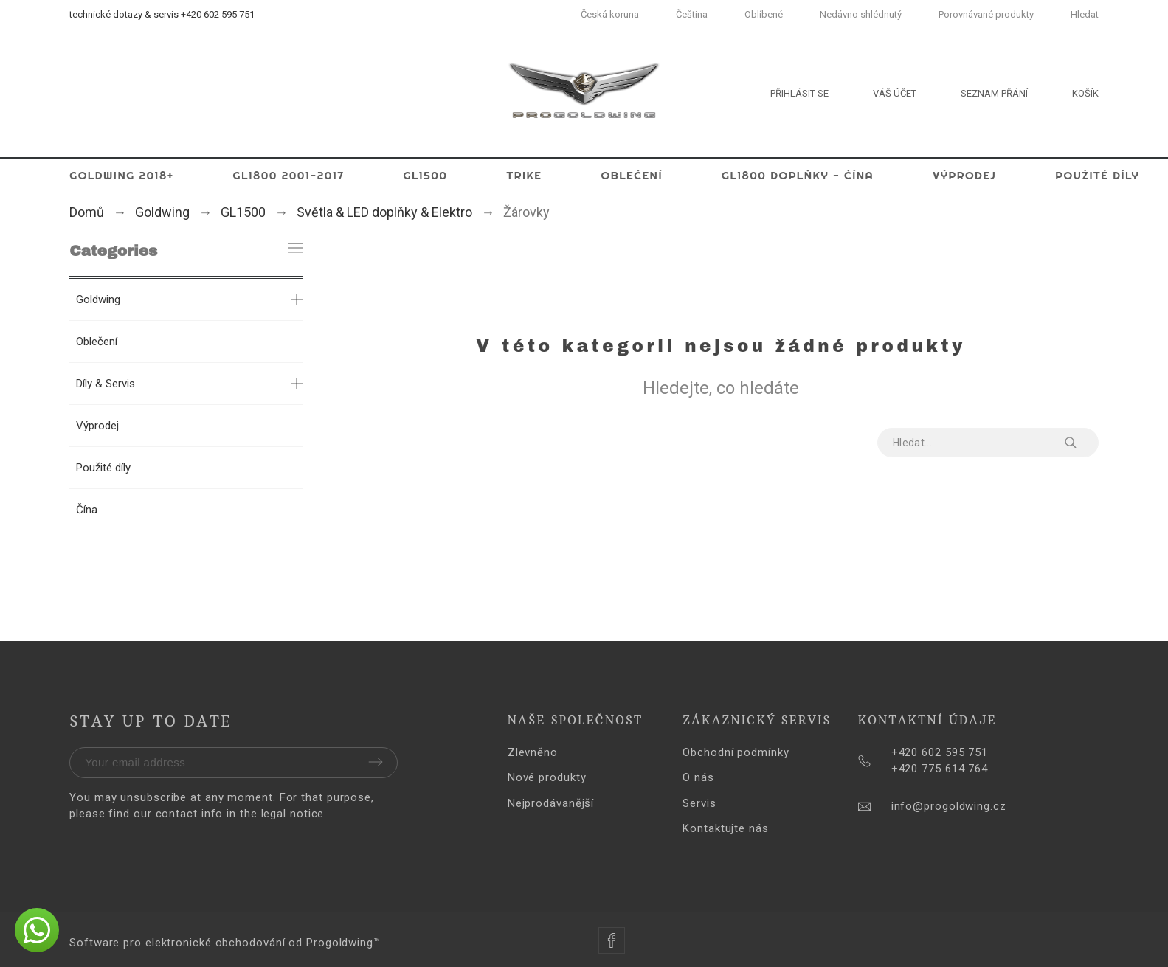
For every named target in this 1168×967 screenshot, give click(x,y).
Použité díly (103, 467)
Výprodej (97, 425)
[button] (37, 930)
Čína (86, 509)
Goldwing (98, 299)
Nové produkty (547, 777)
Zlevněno (533, 752)
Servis (699, 803)
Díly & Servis (105, 383)
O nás (698, 777)
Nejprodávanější (551, 803)
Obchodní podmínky (736, 752)
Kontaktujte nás (726, 828)
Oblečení (96, 341)
